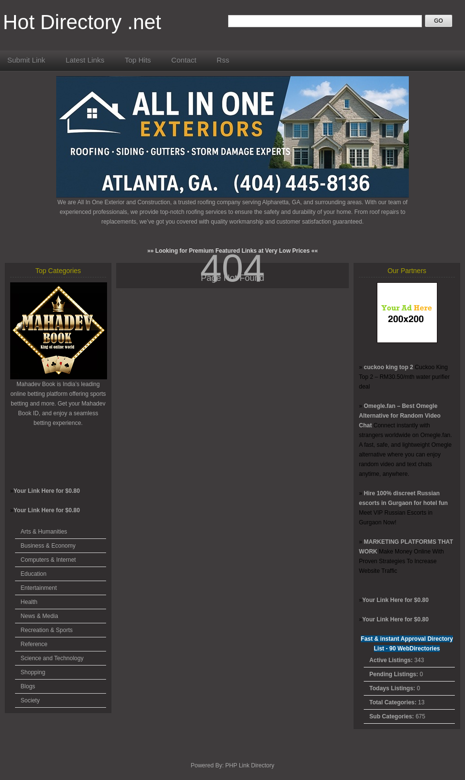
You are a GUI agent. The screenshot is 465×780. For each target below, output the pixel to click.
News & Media (39, 616)
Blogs (28, 686)
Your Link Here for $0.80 (47, 491)
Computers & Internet (48, 559)
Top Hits (137, 60)
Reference (34, 644)
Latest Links (84, 60)
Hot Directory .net (82, 22)
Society (30, 700)
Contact (184, 60)
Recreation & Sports (47, 630)
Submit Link (26, 60)
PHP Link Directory (249, 765)
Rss (223, 60)
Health (29, 602)
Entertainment (39, 588)
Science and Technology (52, 658)
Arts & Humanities (44, 531)
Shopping (33, 672)
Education (33, 573)
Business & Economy (48, 545)
